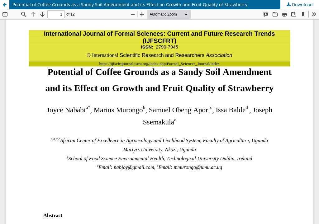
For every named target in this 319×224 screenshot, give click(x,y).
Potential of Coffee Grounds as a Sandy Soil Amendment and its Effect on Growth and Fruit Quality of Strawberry (129, 4)
